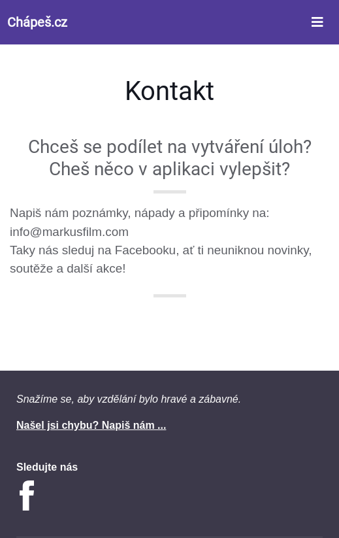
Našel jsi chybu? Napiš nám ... (91, 425)
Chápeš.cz (37, 22)
